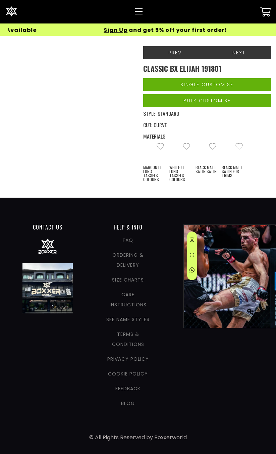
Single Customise (206, 84)
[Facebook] (192, 256)
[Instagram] (192, 241)
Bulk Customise (207, 100)
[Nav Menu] (139, 11)
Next (238, 52)
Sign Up (123, 30)
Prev (175, 52)
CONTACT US (47, 227)
